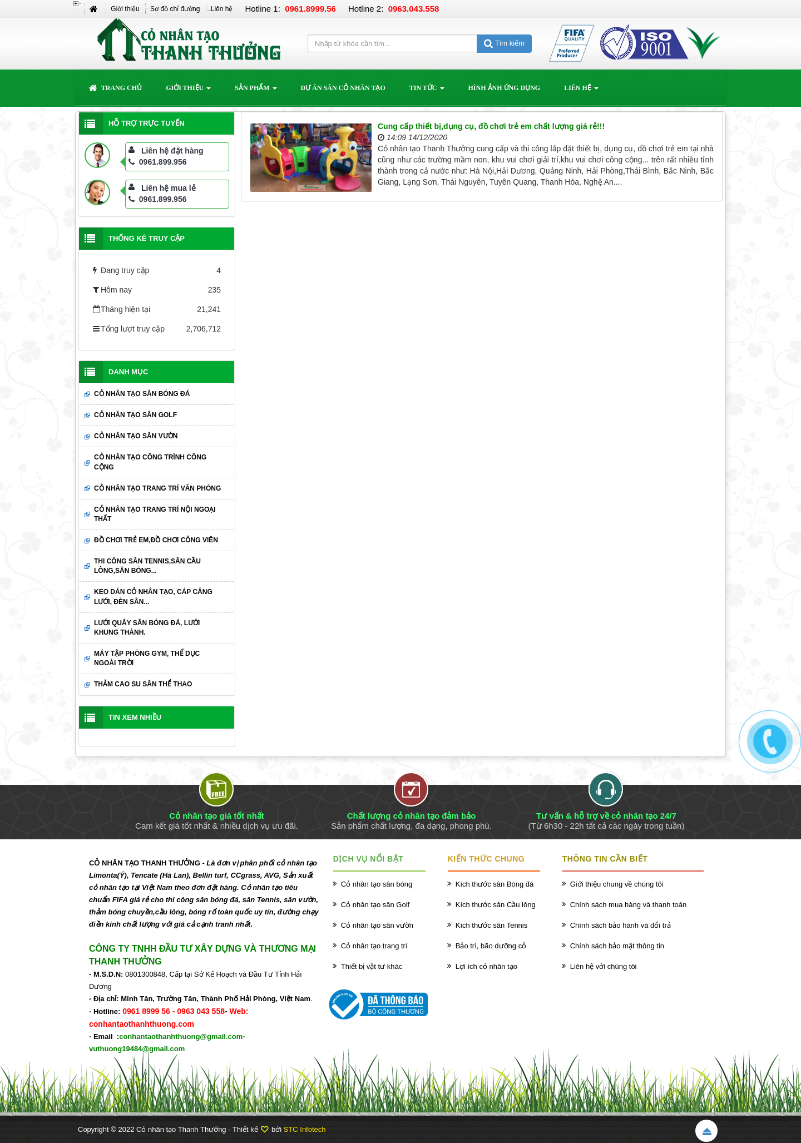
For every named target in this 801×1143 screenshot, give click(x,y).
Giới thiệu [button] (188, 91)
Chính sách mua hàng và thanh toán (628, 904)
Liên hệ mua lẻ (168, 188)
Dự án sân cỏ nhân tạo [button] (343, 88)
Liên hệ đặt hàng (172, 150)
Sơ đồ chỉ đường (175, 9)
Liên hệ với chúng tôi (603, 966)
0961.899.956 (157, 161)
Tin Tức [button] (426, 91)
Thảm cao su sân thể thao (143, 684)
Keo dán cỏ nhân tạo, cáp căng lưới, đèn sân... (153, 596)
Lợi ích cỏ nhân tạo (486, 966)
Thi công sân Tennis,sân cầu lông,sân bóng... (147, 566)
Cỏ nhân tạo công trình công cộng (150, 462)
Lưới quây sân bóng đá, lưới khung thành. (147, 627)
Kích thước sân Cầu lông (496, 904)
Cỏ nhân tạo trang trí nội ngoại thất (155, 514)
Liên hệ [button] (581, 91)
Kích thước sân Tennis (492, 925)
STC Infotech (305, 1129)
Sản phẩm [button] (255, 91)
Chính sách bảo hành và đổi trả (620, 925)
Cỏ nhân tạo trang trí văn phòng (157, 488)
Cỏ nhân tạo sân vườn (135, 436)
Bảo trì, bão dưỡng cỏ (491, 946)
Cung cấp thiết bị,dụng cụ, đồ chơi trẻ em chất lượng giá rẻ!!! (491, 126)
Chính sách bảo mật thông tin (617, 946)
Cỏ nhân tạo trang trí (374, 946)
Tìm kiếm (504, 43)
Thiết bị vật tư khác (372, 966)
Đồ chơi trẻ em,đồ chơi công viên (156, 540)
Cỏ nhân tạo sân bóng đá (142, 394)
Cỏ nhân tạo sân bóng (376, 884)
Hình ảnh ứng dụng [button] (504, 88)
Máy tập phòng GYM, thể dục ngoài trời (147, 658)
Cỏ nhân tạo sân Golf (135, 415)
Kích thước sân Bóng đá (495, 884)
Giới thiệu (125, 9)
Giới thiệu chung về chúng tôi (617, 884)
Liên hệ (222, 9)
